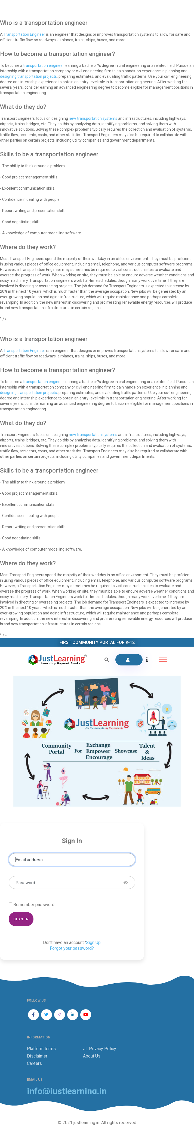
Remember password (33, 904)
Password (25, 882)
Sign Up (93, 942)
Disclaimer (37, 1056)
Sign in (21, 919)
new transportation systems (93, 118)
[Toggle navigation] (163, 659)
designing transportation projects (28, 76)
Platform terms (41, 1048)
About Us (91, 1056)
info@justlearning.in (67, 1091)
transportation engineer (43, 65)
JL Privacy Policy (99, 1048)
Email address (29, 859)
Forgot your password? (72, 948)
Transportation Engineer (24, 34)
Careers (34, 1063)
